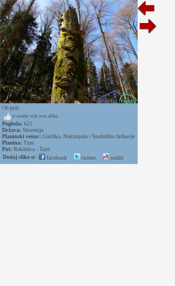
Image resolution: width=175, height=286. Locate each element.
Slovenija (33, 130)
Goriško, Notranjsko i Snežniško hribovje (88, 136)
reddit (113, 158)
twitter (85, 158)
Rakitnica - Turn (31, 149)
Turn (28, 143)
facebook (53, 158)
